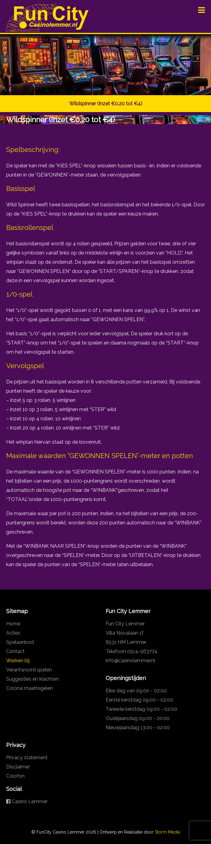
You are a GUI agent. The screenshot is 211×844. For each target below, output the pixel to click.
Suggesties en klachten (32, 679)
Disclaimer (18, 767)
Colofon (15, 776)
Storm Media (167, 832)
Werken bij (17, 660)
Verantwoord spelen (29, 670)
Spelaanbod (20, 642)
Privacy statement (27, 757)
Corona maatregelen (29, 688)
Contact (15, 651)
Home (13, 624)
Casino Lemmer (27, 801)
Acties (13, 633)
